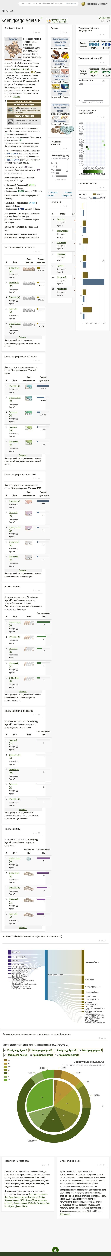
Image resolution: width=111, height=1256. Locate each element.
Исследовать (71, 4)
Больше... (23, 337)
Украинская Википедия (95, 4)
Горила (17, 1197)
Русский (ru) (14, 297)
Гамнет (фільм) (20, 1203)
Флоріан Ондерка (67, 194)
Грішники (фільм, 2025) (15, 1200)
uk (41, 18)
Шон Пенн (9, 1197)
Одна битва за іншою (38, 1194)
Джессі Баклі (21, 1206)
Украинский (62, 289)
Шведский (61, 277)
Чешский (60, 219)
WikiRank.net (104, 18)
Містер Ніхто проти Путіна (33, 1197)
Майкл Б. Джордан (36, 1203)
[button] (33, 32)
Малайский (61, 242)
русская (16, 96)
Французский (62, 231)
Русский (8, 11)
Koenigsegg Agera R (20, 69)
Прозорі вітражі (52, 194)
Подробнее (65, 1214)
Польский (61, 254)
